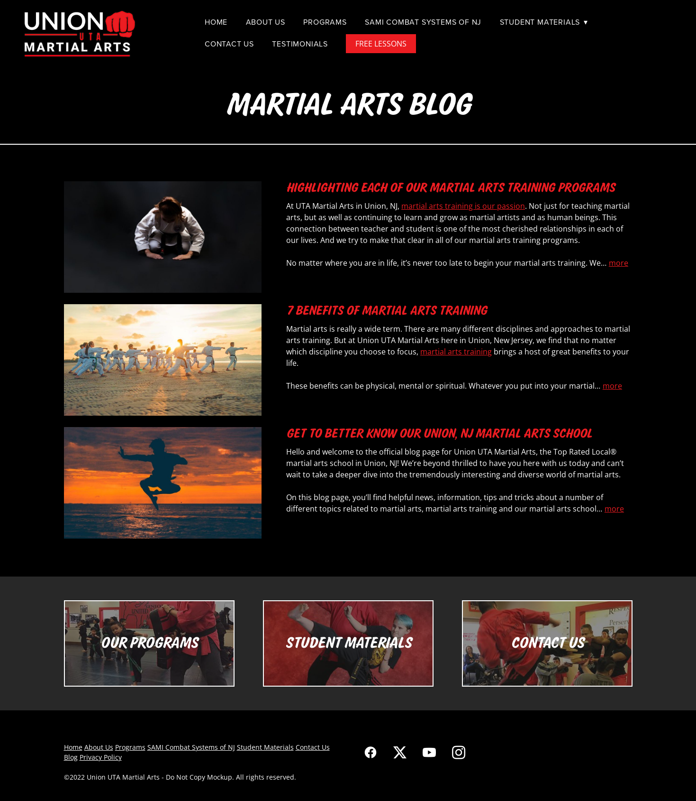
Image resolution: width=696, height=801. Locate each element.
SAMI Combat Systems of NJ (423, 22)
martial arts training (456, 351)
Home (216, 22)
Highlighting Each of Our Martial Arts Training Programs (450, 187)
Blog (71, 757)
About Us (265, 22)
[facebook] (370, 752)
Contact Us (229, 43)
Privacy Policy (101, 757)
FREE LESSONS (381, 43)
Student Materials (544, 22)
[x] (400, 752)
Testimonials (300, 43)
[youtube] (429, 752)
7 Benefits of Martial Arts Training (386, 310)
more (618, 263)
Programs (324, 22)
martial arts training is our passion (463, 206)
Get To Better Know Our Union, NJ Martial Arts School (439, 433)
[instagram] (459, 752)
